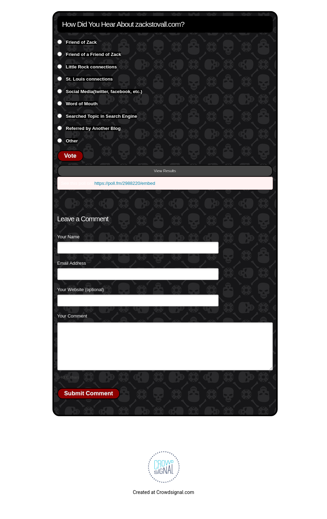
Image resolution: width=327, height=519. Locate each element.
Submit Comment (88, 393)
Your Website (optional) (80, 289)
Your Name (68, 236)
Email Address (71, 263)
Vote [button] (70, 156)
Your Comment (72, 316)
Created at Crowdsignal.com (163, 492)
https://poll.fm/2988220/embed (125, 183)
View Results (165, 171)
